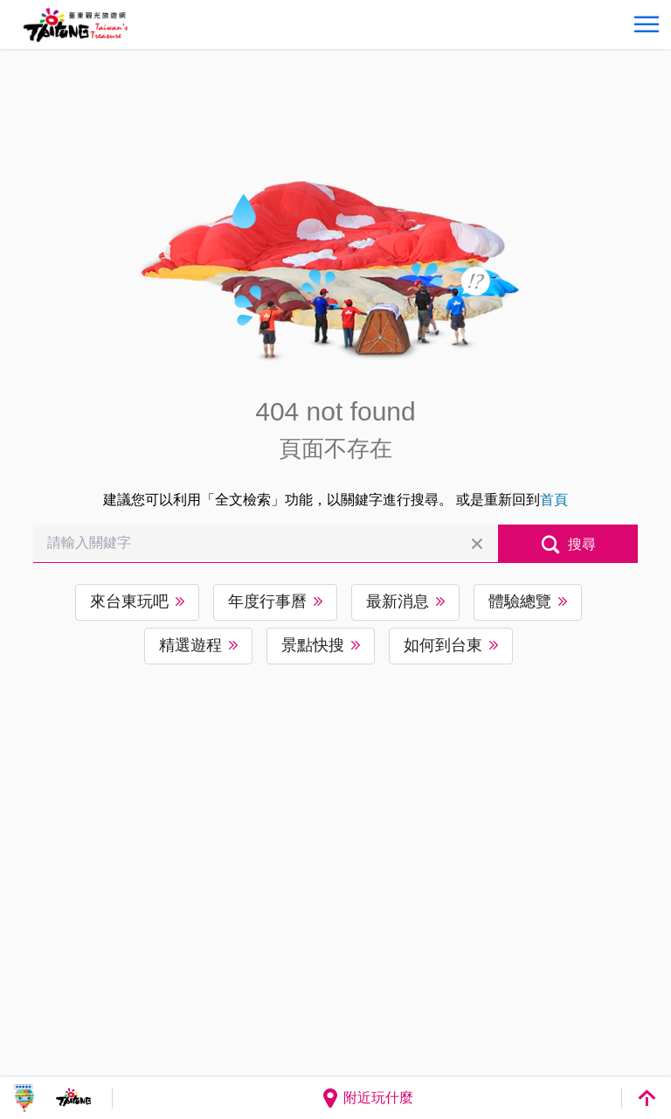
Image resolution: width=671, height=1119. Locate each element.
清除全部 (477, 544)
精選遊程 (190, 645)
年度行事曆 (267, 601)
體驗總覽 (519, 601)
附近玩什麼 (367, 1098)
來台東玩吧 (129, 601)
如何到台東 (443, 645)
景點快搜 (312, 645)
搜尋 (582, 544)
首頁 (554, 499)
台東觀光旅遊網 (75, 25)
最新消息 (397, 601)
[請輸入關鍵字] (265, 544)
